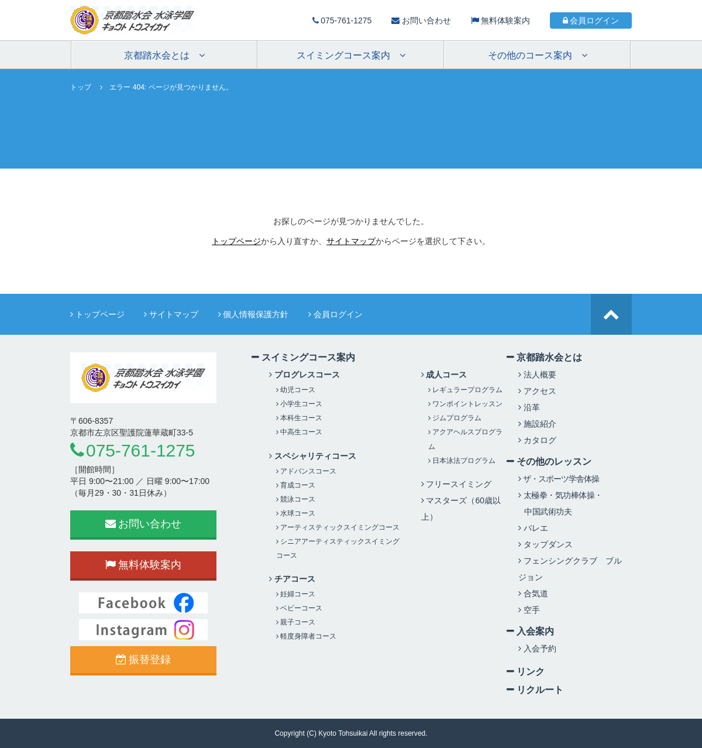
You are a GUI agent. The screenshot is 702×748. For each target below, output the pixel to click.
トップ (80, 87)
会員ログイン (591, 20)
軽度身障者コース (306, 636)
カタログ (537, 440)
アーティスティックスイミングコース (338, 527)
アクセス (537, 391)
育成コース (295, 485)
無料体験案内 (501, 20)
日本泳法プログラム (461, 461)
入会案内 (530, 631)
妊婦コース (295, 594)
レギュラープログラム (465, 390)
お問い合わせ (421, 20)
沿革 (529, 407)
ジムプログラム (454, 418)
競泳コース (295, 499)
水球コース (295, 513)
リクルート (535, 689)
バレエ (533, 528)
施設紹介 (537, 423)
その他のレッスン (549, 461)
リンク (526, 671)
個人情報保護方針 (253, 314)
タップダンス (545, 544)
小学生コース (299, 404)
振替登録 (143, 659)
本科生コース (299, 418)
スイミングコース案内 (303, 357)
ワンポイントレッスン (465, 404)
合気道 (533, 593)
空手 (529, 610)
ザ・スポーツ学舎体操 (558, 478)
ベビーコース (299, 608)
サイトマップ (351, 241)
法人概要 (537, 374)
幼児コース (295, 390)
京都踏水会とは (544, 357)
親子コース (295, 622)
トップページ (236, 241)
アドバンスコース (306, 471)
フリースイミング (456, 484)
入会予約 (537, 648)
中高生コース (299, 432)
